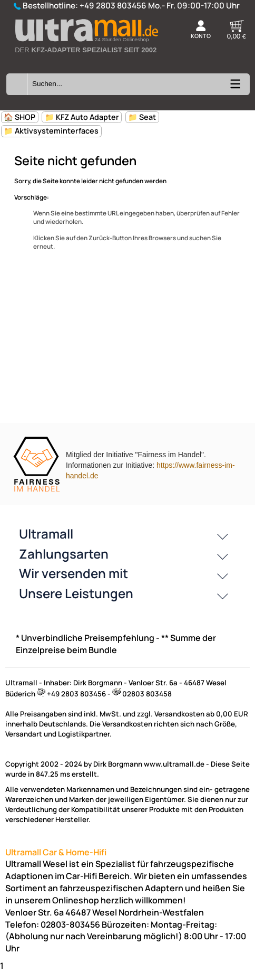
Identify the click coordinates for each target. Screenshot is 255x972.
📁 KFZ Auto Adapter (82, 117)
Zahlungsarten (64, 553)
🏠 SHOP (19, 117)
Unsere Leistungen (76, 593)
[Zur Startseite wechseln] (86, 59)
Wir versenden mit (73, 573)
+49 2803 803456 (113, 5)
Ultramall (46, 533)
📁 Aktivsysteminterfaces (51, 131)
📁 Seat (142, 117)
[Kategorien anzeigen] (235, 87)
